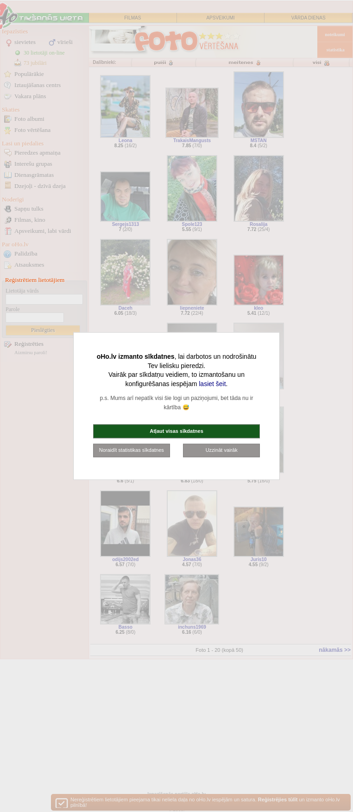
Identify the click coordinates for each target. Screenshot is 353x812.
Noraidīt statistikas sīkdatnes (131, 450)
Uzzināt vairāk (222, 450)
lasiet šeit (212, 383)
